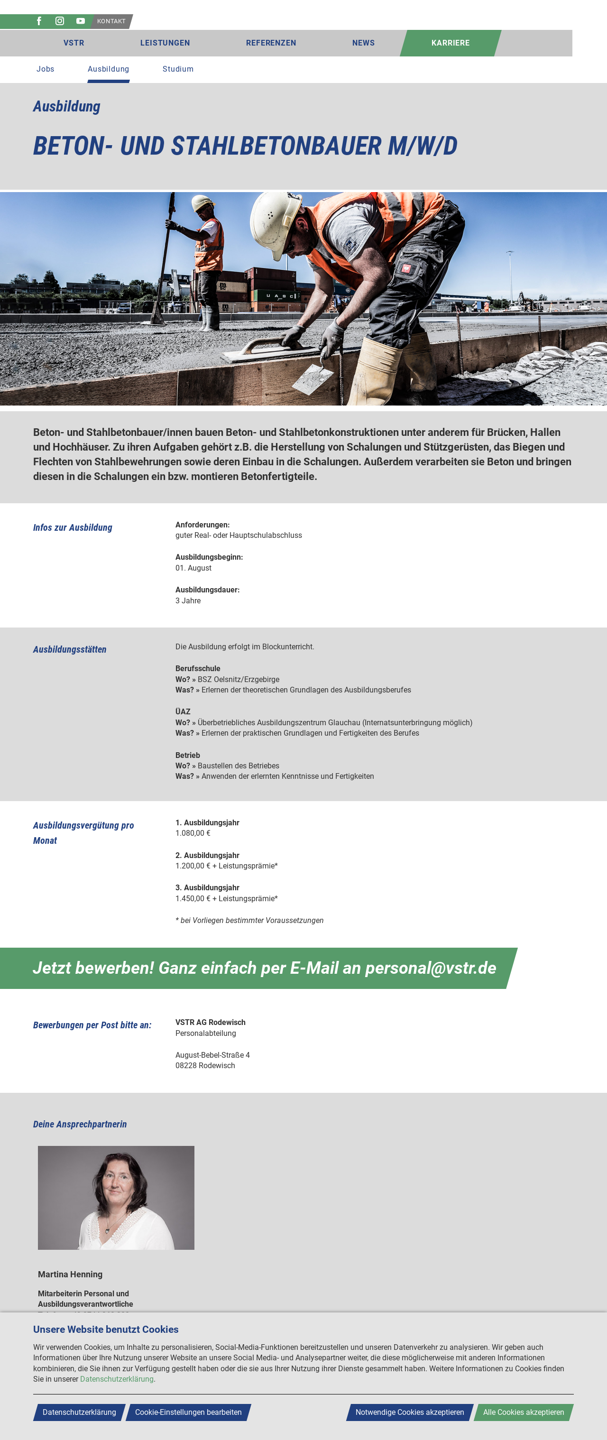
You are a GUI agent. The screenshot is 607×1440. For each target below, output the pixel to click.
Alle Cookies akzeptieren (523, 1412)
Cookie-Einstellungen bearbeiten (188, 1412)
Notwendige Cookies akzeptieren (410, 1412)
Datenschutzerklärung (117, 1379)
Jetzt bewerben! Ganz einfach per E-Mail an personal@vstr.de (265, 968)
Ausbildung (108, 69)
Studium (178, 69)
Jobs (46, 69)
